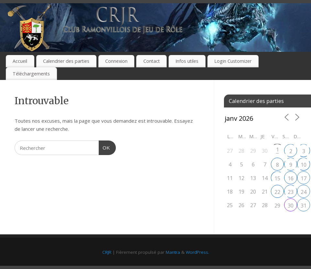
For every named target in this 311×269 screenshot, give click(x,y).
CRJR (106, 252)
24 (303, 192)
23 (291, 192)
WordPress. (197, 252)
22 (277, 192)
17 (303, 178)
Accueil (20, 61)
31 (303, 205)
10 (303, 164)
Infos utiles (186, 61)
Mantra (173, 252)
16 (291, 178)
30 (291, 205)
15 (277, 178)
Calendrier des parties (66, 61)
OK (104, 147)
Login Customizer (232, 61)
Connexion (116, 61)
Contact (151, 61)
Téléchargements (31, 74)
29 (277, 205)
